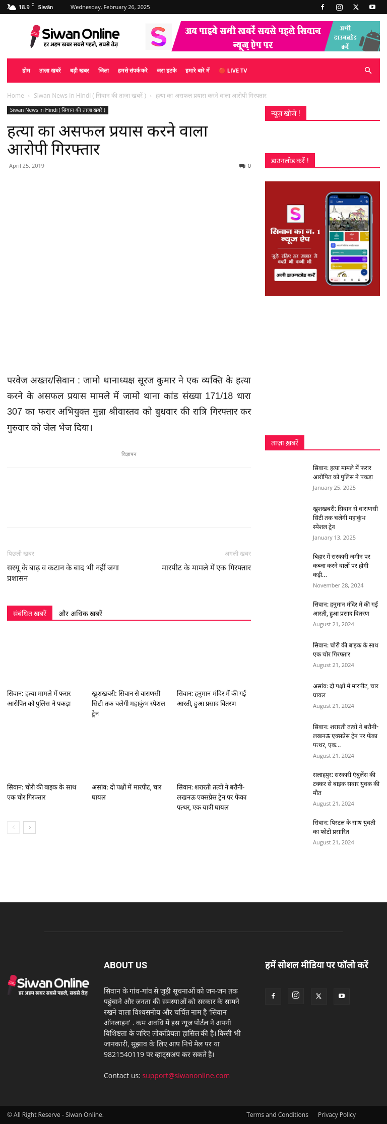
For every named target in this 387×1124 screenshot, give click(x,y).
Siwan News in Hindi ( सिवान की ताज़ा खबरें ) (90, 95)
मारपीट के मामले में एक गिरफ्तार (206, 567)
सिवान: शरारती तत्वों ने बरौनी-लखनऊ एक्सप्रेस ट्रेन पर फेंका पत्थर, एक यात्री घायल (211, 797)
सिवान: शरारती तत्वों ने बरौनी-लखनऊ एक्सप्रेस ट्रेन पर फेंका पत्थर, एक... (345, 736)
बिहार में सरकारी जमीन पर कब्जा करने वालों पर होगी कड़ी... (341, 565)
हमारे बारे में (197, 70)
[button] (368, 71)
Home (15, 95)
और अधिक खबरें (80, 614)
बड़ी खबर (79, 70)
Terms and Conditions (277, 1114)
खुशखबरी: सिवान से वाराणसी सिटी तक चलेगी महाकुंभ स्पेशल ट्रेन (128, 703)
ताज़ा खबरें (50, 70)
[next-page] (29, 827)
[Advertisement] (322, 365)
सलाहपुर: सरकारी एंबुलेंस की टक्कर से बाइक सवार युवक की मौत (346, 784)
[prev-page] (13, 827)
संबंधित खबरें (29, 614)
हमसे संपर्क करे (133, 70)
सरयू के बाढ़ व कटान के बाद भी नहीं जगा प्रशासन (63, 573)
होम (26, 70)
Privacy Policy (337, 1114)
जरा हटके (166, 70)
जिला (103, 70)
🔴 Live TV (233, 70)
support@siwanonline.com (186, 1075)
